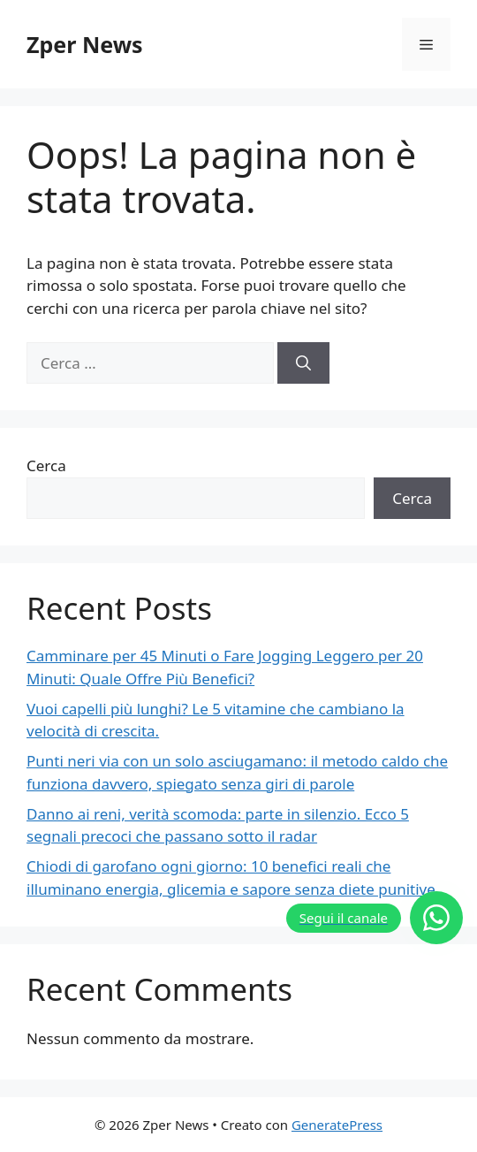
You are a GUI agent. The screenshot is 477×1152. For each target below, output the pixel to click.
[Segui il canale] (374, 917)
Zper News (84, 44)
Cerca (46, 465)
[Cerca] (303, 363)
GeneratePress (337, 1124)
